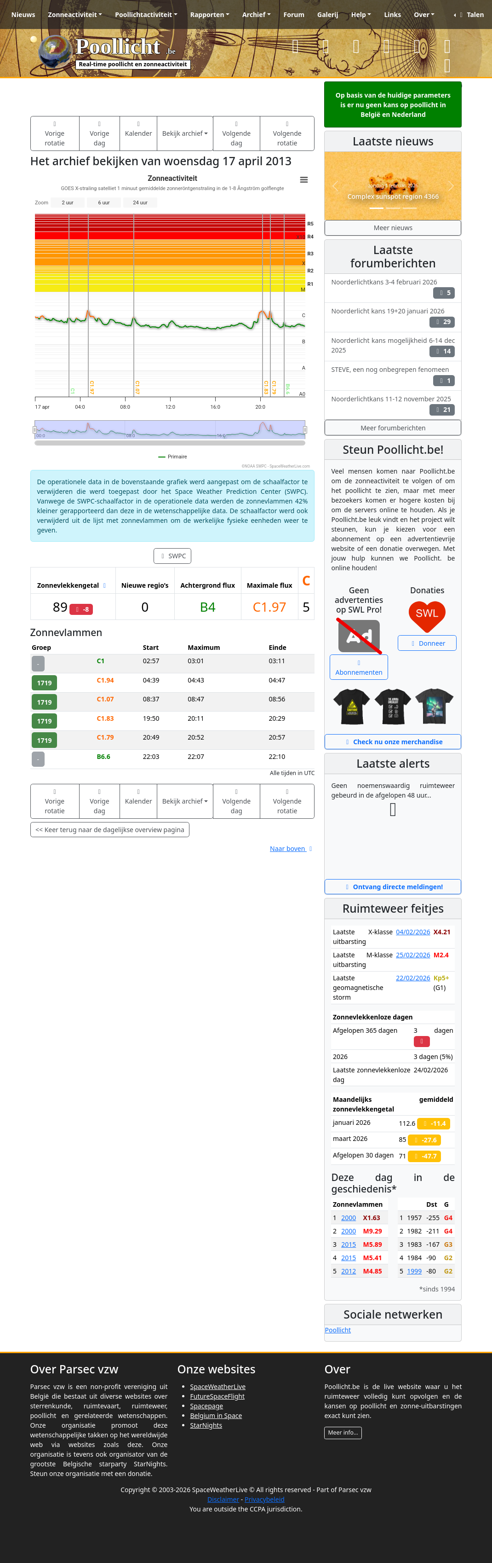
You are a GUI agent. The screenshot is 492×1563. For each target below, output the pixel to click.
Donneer (427, 643)
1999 (414, 1271)
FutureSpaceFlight (217, 1396)
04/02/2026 (413, 931)
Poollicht (338, 1330)
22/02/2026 (413, 977)
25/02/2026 (413, 954)
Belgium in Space (216, 1415)
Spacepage (206, 1405)
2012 (348, 1271)
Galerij (327, 14)
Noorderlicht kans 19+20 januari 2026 (393, 317)
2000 (348, 1217)
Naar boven (292, 848)
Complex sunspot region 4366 (393, 196)
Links (392, 14)
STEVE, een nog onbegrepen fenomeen (393, 375)
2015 (348, 1244)
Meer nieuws (393, 227)
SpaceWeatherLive (218, 1386)
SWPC (172, 555)
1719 (44, 682)
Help (358, 14)
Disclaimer (223, 1499)
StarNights (206, 1425)
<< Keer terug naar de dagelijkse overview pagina (109, 829)
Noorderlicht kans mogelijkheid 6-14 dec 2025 (393, 346)
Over (421, 14)
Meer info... (343, 1432)
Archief (253, 14)
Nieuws (23, 14)
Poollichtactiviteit (143, 14)
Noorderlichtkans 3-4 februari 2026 (393, 288)
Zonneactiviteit (72, 14)
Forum (294, 14)
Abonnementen (359, 668)
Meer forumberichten (393, 427)
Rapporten (207, 14)
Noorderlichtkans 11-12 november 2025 (393, 405)
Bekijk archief (182, 133)
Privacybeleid (265, 1499)
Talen (470, 14)
